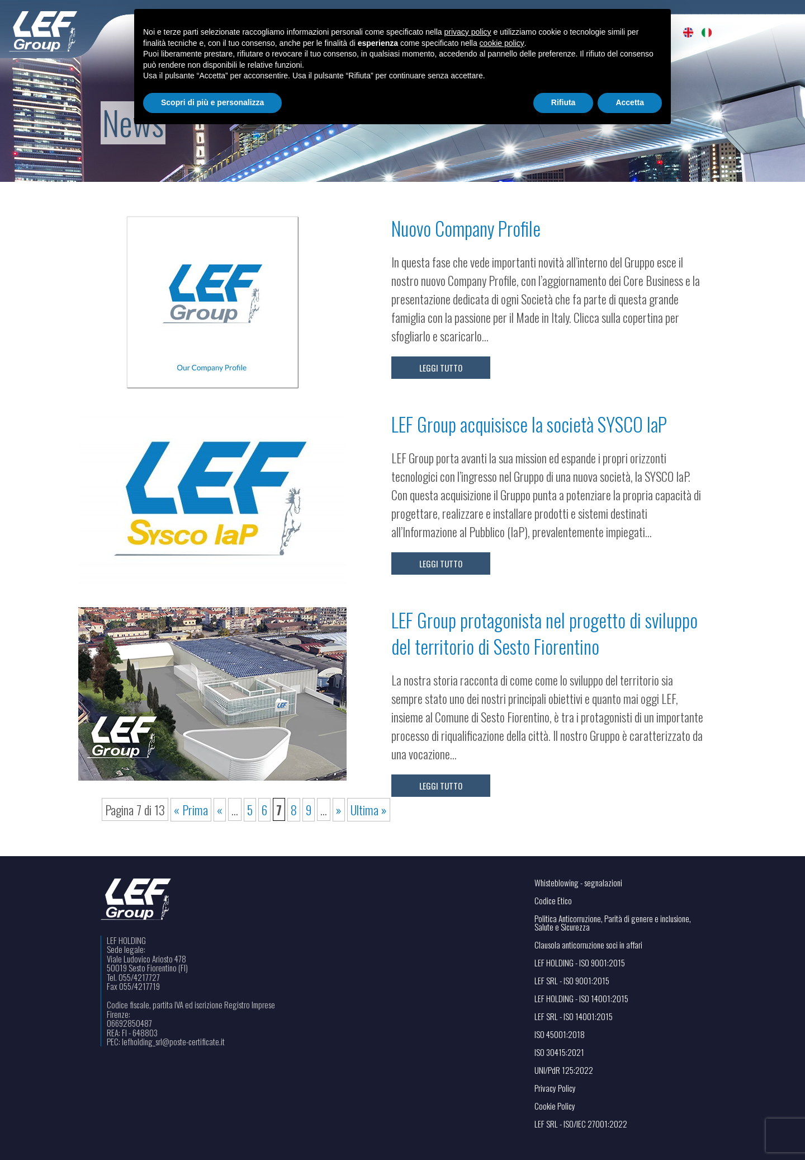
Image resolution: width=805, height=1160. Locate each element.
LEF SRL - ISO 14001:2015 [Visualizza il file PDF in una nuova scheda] (573, 1016)
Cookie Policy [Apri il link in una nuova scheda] (554, 1106)
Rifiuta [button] (563, 102)
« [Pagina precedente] (219, 809)
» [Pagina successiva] (339, 809)
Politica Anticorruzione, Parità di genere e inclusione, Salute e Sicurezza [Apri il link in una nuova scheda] (612, 922)
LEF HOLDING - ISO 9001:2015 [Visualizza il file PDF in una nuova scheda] (579, 963)
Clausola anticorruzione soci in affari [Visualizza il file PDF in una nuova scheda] (588, 945)
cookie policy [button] (502, 43)
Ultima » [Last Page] (369, 809)
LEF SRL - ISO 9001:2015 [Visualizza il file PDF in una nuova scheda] (571, 980)
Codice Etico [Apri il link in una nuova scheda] (553, 900)
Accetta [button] (629, 102)
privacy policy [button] (467, 31)
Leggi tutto (440, 367)
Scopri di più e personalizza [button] (212, 102)
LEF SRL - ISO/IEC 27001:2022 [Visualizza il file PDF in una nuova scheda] (580, 1124)
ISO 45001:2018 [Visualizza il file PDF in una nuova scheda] (559, 1034)
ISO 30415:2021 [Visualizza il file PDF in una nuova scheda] (559, 1052)
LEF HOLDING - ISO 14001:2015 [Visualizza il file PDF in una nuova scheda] (581, 998)
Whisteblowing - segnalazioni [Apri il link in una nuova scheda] (578, 883)
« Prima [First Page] (191, 809)
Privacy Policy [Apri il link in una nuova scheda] (555, 1088)
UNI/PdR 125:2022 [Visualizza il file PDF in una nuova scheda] (563, 1070)
